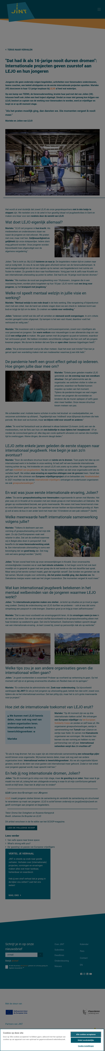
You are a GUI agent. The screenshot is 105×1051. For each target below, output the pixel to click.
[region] (52, 1040)
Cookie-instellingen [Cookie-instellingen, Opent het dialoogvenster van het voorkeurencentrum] (86, 1046)
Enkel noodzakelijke (86, 1040)
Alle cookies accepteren (86, 1034)
